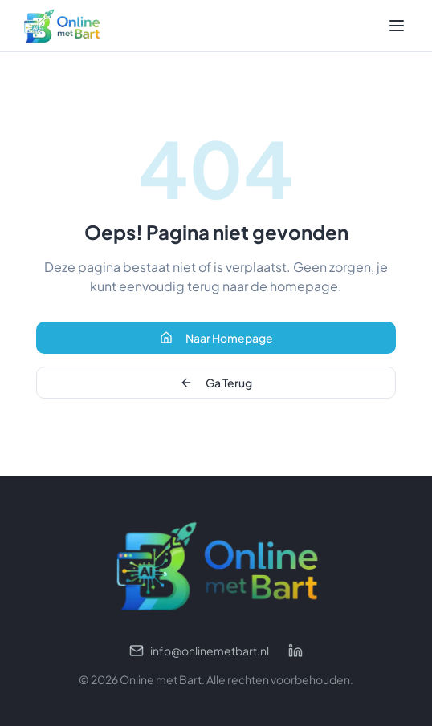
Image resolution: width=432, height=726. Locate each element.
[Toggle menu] (397, 26)
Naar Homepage (216, 338)
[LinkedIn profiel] (295, 650)
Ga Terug (216, 382)
